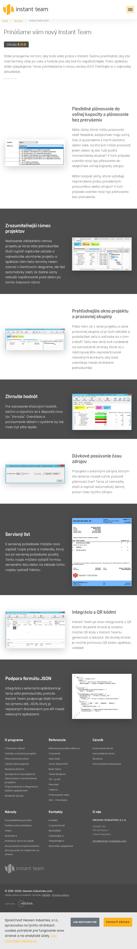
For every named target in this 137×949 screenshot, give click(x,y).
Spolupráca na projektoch (20, 774)
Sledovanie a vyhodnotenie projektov (21, 780)
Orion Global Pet (58, 764)
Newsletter (55, 830)
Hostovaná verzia (103, 748)
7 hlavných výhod (15, 748)
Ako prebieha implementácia (22, 846)
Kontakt (53, 820)
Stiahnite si (11, 836)
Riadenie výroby (14, 795)
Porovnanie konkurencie (107, 764)
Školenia (98, 758)
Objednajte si (56, 841)
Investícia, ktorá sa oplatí (19, 841)
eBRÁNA (46, 895)
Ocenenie (54, 753)
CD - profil (54, 779)
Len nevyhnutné (85, 922)
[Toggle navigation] (130, 9)
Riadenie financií (14, 769)
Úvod (5, 20)
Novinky (18, 20)
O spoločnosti (57, 825)
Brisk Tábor (55, 769)
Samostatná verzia (104, 753)
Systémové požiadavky (18, 825)
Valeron (53, 789)
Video (8, 830)
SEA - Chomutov (58, 800)
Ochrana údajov (60, 895)
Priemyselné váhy (59, 795)
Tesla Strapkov (57, 774)
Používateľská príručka (18, 820)
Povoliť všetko (118, 922)
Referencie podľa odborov (64, 748)
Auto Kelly (54, 758)
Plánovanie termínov (17, 758)
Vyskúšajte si (56, 836)
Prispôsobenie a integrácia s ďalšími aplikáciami (21, 788)
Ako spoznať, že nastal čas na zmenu (22, 852)
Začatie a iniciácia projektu (20, 753)
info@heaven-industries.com (109, 841)
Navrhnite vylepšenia (61, 846)
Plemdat (54, 784)
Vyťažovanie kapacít (17, 764)
